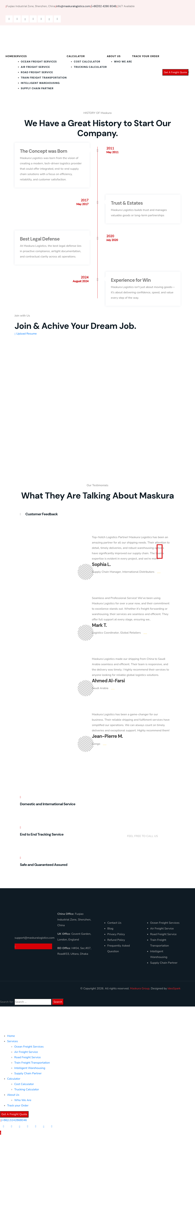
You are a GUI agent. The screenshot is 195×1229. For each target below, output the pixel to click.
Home (10, 56)
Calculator (76, 56)
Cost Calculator (87, 61)
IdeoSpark (174, 988)
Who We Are (123, 61)
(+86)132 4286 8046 (104, 6)
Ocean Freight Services (39, 61)
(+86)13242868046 (14, 1120)
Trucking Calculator (90, 67)
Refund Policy (116, 940)
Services (20, 56)
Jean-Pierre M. (107, 736)
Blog (110, 928)
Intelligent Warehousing (40, 83)
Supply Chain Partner (37, 88)
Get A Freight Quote (175, 72)
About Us (114, 56)
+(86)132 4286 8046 (140, 831)
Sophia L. (101, 564)
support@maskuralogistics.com (33, 938)
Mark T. (99, 625)
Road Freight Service (37, 72)
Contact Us (114, 923)
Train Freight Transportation (44, 77)
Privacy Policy (116, 934)
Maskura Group (140, 988)
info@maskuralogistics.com (72, 6)
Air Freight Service (35, 67)
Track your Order (145, 56)
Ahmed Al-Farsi (108, 681)
